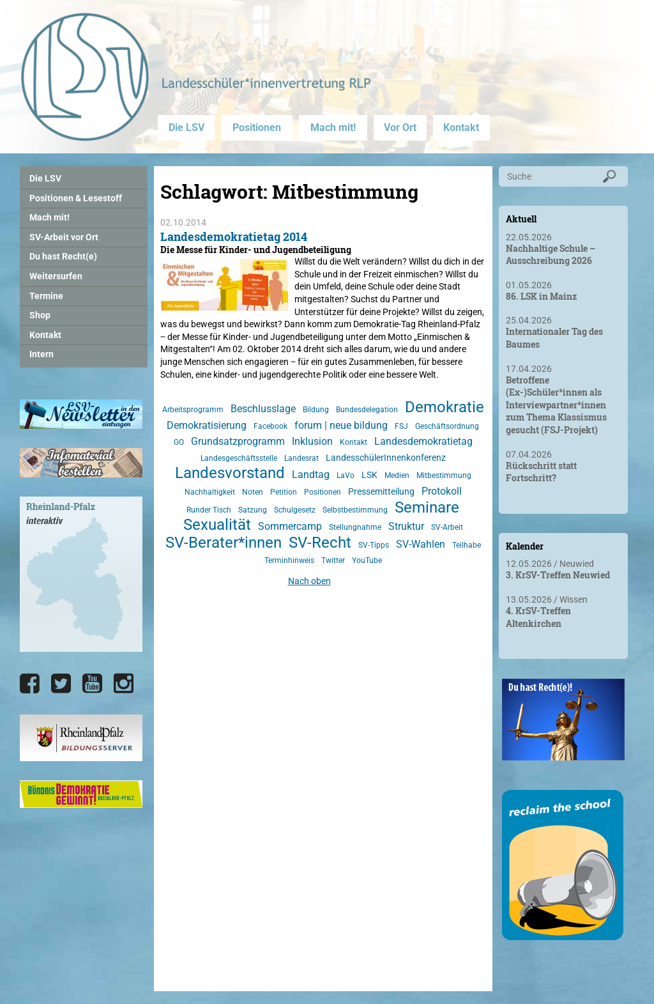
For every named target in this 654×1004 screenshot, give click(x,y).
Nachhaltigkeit (210, 492)
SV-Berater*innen (223, 543)
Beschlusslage (263, 409)
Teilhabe (466, 545)
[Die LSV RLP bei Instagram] (123, 683)
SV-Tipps (373, 545)
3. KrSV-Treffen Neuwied (558, 575)
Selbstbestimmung (355, 510)
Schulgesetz (295, 510)
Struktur (406, 526)
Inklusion (312, 441)
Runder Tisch (208, 510)
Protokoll (442, 491)
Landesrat (301, 458)
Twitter (333, 560)
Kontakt (461, 127)
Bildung (316, 409)
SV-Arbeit (447, 527)
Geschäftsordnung (447, 426)
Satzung (252, 510)
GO (179, 442)
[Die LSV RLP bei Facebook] (30, 683)
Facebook (270, 426)
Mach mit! (333, 127)
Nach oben (309, 581)
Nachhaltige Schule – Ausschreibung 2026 (550, 254)
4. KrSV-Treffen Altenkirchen (538, 617)
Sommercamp (290, 526)
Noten (252, 492)
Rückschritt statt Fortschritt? (541, 472)
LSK (369, 475)
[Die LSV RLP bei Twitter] (61, 683)
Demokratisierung (207, 425)
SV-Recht (320, 543)
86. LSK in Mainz (541, 296)
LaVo (345, 475)
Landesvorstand (230, 473)
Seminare (427, 507)
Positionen (256, 127)
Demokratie (444, 407)
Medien (396, 475)
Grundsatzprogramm (238, 441)
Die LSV (186, 127)
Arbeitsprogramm (193, 409)
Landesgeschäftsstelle (239, 458)
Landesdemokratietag (423, 441)
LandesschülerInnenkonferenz (386, 457)
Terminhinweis (289, 560)
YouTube (367, 560)
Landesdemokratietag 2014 (233, 236)
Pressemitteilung (381, 491)
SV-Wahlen (420, 544)
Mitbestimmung (443, 475)
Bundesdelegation (367, 409)
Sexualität (217, 525)
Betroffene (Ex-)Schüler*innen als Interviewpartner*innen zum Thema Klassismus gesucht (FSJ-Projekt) (556, 405)
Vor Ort (400, 127)
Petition (283, 492)
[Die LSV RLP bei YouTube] (92, 683)
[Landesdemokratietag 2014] (224, 304)
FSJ (401, 426)
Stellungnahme (355, 527)
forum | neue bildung (341, 425)
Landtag (311, 474)
